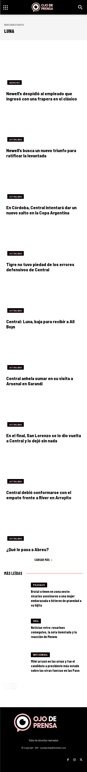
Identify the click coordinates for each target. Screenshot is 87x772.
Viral (36, 621)
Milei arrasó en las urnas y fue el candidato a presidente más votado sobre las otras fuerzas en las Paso (55, 665)
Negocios (14, 82)
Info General (40, 654)
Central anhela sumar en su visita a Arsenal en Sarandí (39, 381)
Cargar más (43, 560)
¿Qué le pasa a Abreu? (27, 549)
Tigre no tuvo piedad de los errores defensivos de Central (40, 267)
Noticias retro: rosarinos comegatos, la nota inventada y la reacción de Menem (54, 632)
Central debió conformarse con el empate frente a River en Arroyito (38, 495)
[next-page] (13, 686)
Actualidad (15, 139)
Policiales (39, 585)
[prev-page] (6, 686)
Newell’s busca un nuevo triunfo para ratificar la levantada (41, 153)
